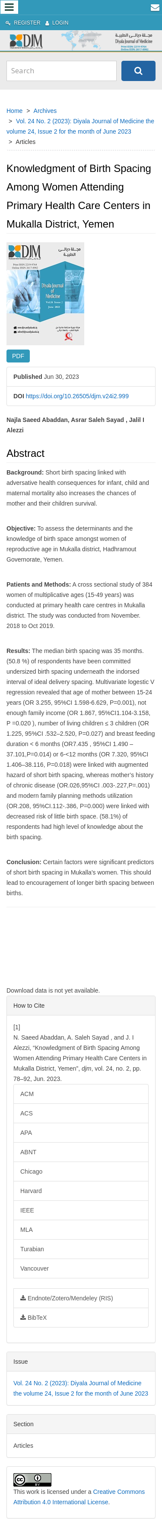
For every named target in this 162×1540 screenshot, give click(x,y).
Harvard (31, 1190)
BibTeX (33, 1317)
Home (14, 110)
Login (57, 23)
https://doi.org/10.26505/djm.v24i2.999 (77, 396)
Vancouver (34, 1268)
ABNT (28, 1152)
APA (26, 1132)
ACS (26, 1113)
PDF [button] (18, 356)
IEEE (27, 1210)
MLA (26, 1229)
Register (23, 23)
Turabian (32, 1249)
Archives (45, 110)
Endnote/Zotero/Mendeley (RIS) (66, 1298)
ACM (27, 1093)
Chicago (31, 1171)
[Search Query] (61, 71)
